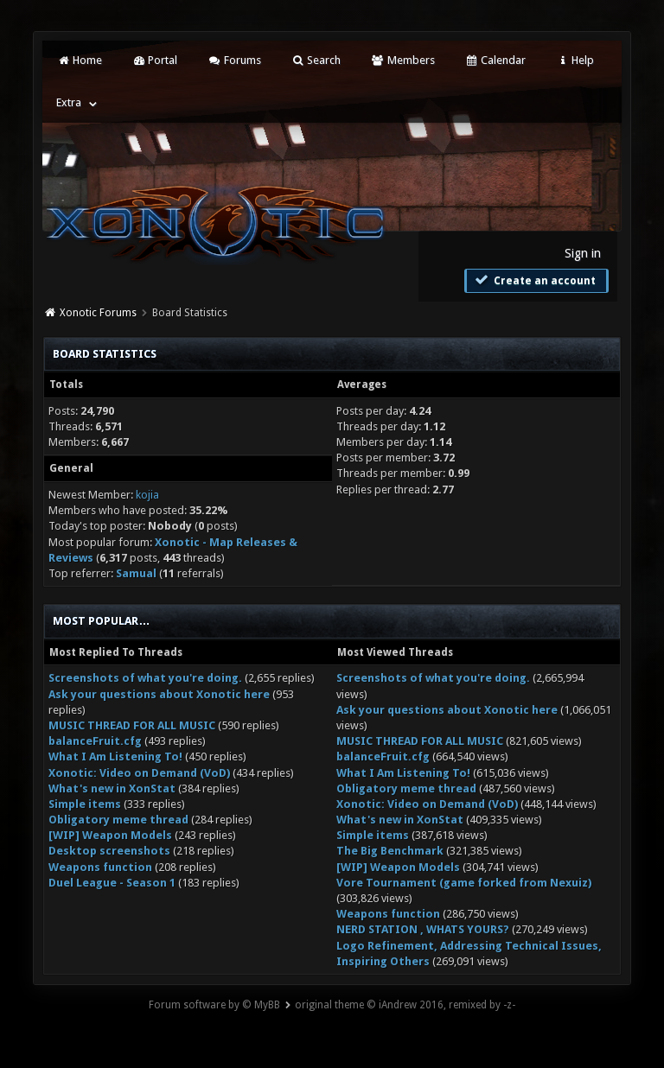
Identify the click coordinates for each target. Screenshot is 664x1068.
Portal (154, 60)
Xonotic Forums (98, 313)
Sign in (583, 253)
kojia (147, 494)
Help (575, 60)
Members (402, 60)
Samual (136, 573)
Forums (234, 60)
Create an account (534, 280)
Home (78, 60)
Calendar (495, 60)
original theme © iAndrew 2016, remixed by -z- (405, 1005)
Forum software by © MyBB (214, 1005)
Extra (68, 102)
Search (316, 60)
